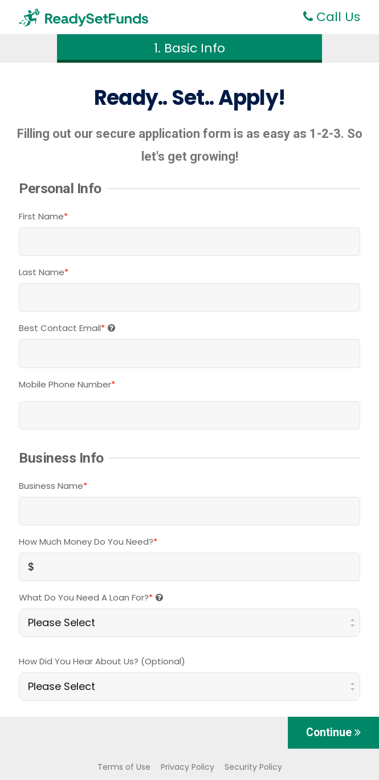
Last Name (43, 272)
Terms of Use (123, 767)
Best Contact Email (67, 328)
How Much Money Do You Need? (88, 541)
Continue (333, 732)
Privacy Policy (187, 767)
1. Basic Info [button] (189, 48)
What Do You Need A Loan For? (91, 597)
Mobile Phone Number (67, 384)
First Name (43, 216)
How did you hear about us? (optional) (102, 661)
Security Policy (253, 767)
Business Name (53, 486)
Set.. (193, 97)
